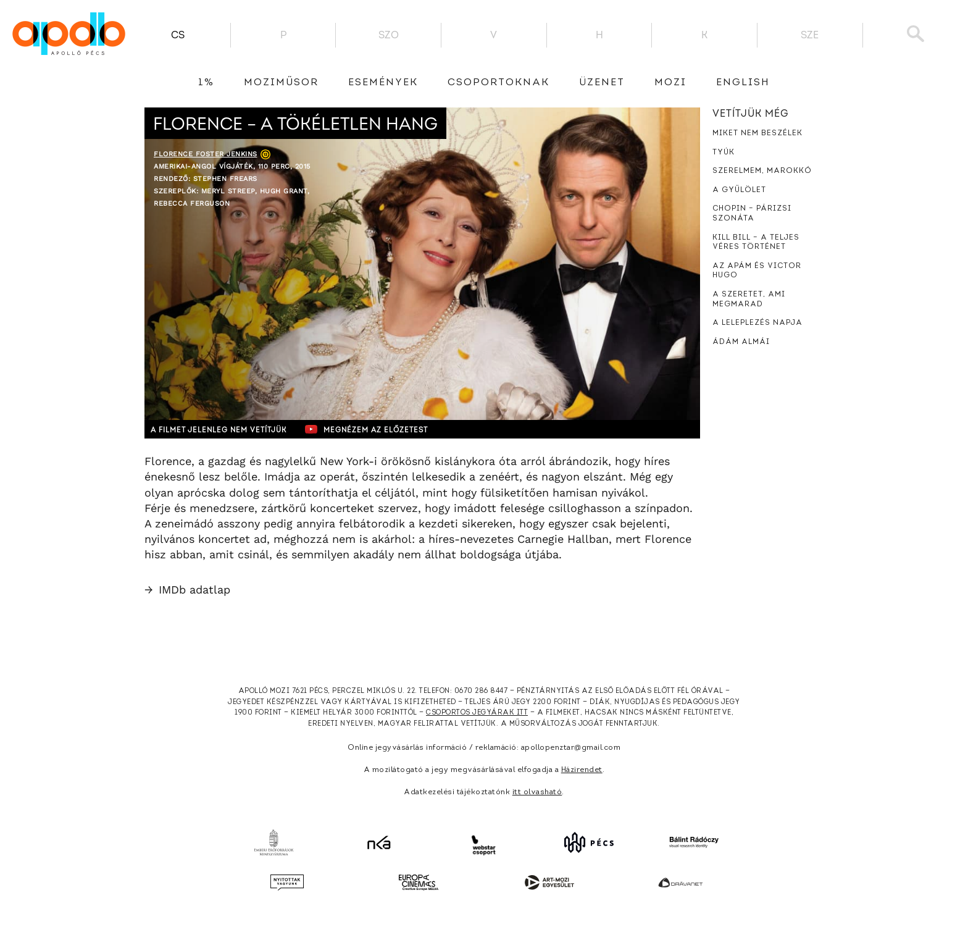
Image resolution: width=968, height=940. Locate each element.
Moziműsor (281, 83)
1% (206, 83)
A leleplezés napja (757, 323)
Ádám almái (741, 342)
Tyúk (723, 152)
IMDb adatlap (187, 589)
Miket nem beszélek (757, 133)
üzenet (602, 83)
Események (383, 83)
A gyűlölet (739, 190)
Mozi (670, 83)
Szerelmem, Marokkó (762, 171)
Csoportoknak (498, 83)
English (743, 83)
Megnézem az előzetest (385, 429)
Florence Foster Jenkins (205, 154)
